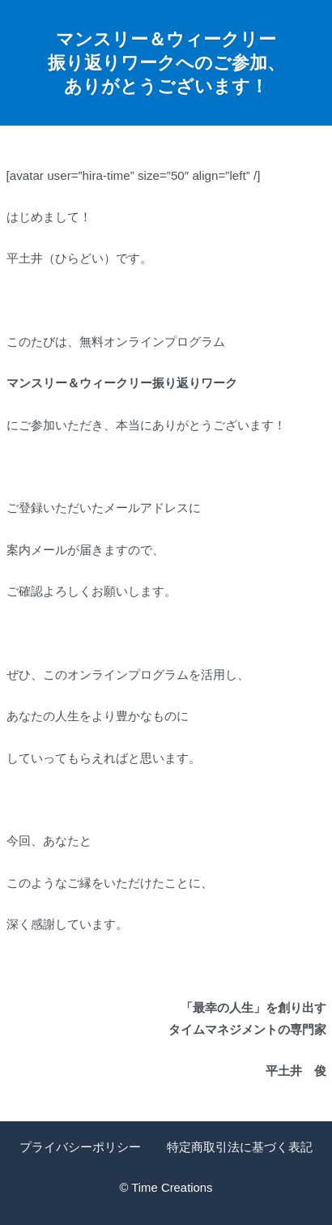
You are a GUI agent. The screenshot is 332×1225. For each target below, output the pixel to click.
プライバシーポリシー (80, 1147)
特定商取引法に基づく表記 (240, 1147)
